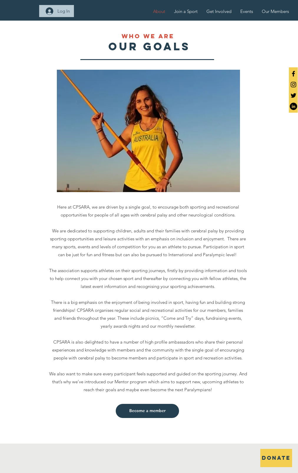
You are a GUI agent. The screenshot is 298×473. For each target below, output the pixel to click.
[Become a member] (147, 411)
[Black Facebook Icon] (293, 73)
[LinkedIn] (293, 106)
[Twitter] (293, 95)
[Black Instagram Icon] (293, 84)
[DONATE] (276, 458)
